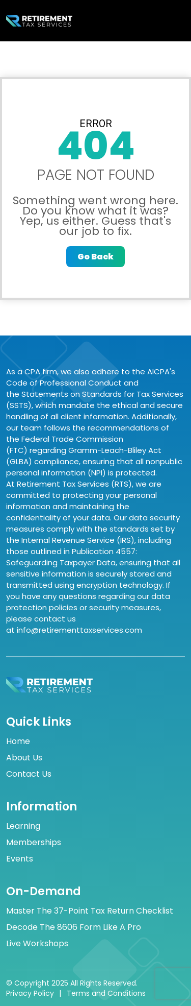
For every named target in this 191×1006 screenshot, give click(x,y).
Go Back (95, 256)
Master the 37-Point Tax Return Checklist (89, 911)
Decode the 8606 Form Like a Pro (73, 927)
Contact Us (28, 774)
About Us (24, 757)
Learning (23, 826)
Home (18, 741)
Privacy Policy (30, 993)
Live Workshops (37, 943)
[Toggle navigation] (173, 21)
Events (19, 859)
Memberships (33, 842)
